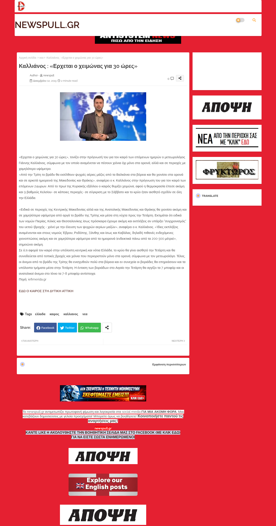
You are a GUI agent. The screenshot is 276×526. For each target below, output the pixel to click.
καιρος (54, 314)
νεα (41, 57)
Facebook (47, 327)
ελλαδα (40, 314)
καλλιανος (71, 314)
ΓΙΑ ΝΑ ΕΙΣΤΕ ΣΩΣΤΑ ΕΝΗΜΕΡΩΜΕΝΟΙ (103, 437)
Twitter (70, 327)
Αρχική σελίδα (27, 57)
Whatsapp (92, 327)
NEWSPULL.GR (47, 25)
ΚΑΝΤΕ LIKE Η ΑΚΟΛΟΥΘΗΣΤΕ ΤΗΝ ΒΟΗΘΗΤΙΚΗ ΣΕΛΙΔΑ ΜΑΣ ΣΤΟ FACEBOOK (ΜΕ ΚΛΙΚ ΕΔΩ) (103, 433)
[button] (254, 20)
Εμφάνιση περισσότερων (169, 364)
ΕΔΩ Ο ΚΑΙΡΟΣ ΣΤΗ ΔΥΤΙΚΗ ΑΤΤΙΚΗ (46, 291)
